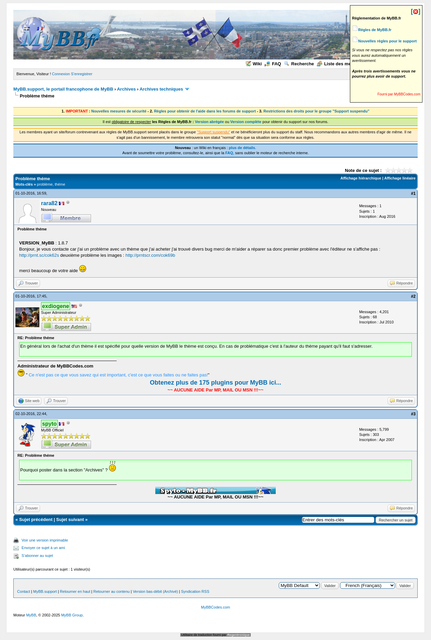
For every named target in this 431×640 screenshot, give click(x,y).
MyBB (31, 615)
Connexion (61, 74)
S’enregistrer (81, 74)
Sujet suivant (70, 519)
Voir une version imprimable (45, 540)
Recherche (299, 63)
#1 (413, 193)
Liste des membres (340, 63)
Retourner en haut (75, 591)
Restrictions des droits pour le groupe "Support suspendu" (316, 111)
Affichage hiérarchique (360, 178)
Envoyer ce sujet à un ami (43, 548)
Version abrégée (209, 122)
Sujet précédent (36, 519)
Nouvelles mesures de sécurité (118, 111)
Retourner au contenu (111, 591)
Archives (126, 89)
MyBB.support (45, 591)
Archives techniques (161, 89)
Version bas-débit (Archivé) (155, 591)
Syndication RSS (195, 591)
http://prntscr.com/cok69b (150, 255)
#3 (413, 414)
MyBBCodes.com (215, 607)
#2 (413, 296)
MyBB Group (72, 615)
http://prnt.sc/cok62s (39, 255)
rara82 (49, 203)
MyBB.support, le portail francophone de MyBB (63, 89)
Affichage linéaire (400, 178)
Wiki (254, 63)
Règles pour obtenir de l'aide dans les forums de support (205, 111)
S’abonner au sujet (37, 556)
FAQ (273, 63)
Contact (23, 591)
